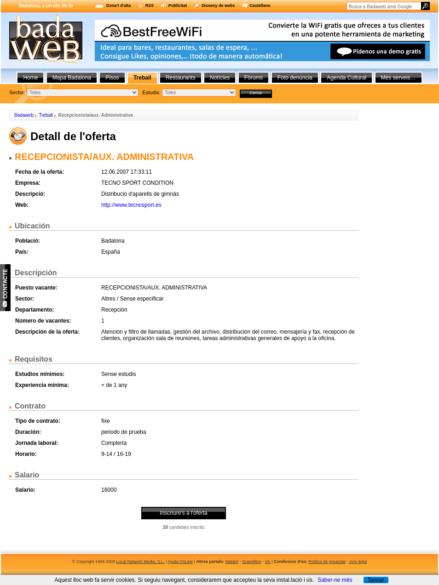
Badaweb (24, 115)
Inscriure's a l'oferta (183, 513)
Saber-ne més (335, 580)
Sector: (17, 92)
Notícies (220, 77)
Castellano (260, 5)
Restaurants (181, 77)
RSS (149, 5)
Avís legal (358, 561)
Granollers (251, 561)
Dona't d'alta (118, 5)
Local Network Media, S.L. (140, 561)
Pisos (112, 77)
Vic (267, 561)
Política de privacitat (327, 561)
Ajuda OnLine (180, 561)
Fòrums (253, 77)
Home (30, 77)
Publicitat (177, 5)
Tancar (375, 580)
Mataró (231, 561)
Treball (45, 115)
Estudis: (152, 92)
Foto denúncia (294, 77)
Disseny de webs (218, 5)
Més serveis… (398, 77)
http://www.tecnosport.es (131, 205)
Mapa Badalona (71, 77)
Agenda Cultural (346, 77)
